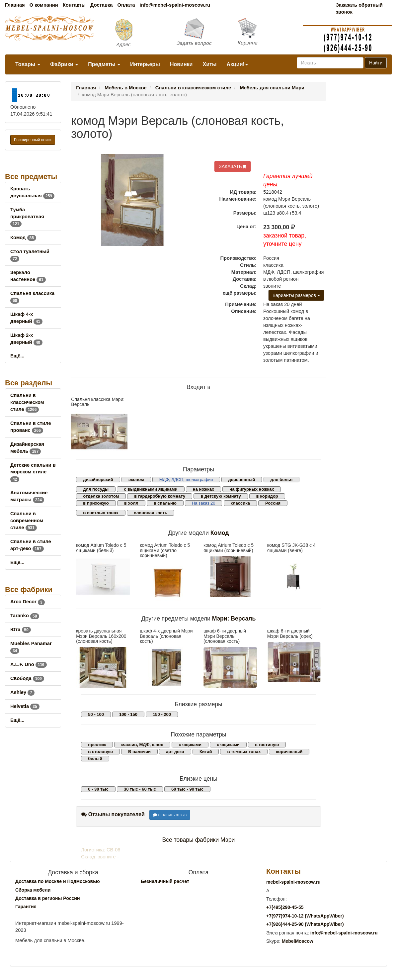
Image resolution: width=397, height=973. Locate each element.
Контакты (74, 5)
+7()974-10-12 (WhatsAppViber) (305, 916)
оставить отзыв (170, 815)
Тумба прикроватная (27, 216)
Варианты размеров (296, 295)
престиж (97, 744)
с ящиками (190, 744)
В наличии (139, 751)
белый (95, 758)
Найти (375, 62)
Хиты (209, 64)
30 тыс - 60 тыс (140, 789)
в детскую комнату (220, 496)
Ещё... (17, 355)
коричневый (289, 751)
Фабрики (64, 64)
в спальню (165, 503)
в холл (131, 503)
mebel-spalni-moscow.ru (293, 882)
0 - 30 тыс (98, 789)
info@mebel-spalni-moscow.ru (175, 5)
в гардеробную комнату (159, 496)
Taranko (24, 615)
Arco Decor (27, 601)
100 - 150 (128, 714)
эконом (136, 479)
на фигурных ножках (251, 489)
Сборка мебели (32, 890)
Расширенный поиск (32, 140)
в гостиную (267, 744)
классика (240, 503)
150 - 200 (162, 714)
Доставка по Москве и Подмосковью (57, 881)
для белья (282, 479)
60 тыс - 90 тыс (187, 789)
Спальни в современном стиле (26, 520)
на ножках (203, 489)
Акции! (237, 64)
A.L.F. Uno (28, 664)
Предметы (104, 64)
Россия (272, 503)
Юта (20, 629)
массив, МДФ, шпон (142, 744)
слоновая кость (150, 512)
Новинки (181, 64)
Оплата (126, 5)
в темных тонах (244, 751)
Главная (15, 5)
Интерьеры (145, 64)
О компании (44, 5)
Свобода (27, 678)
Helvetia (25, 706)
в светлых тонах (101, 512)
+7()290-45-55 (284, 907)
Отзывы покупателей (113, 814)
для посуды (96, 489)
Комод (23, 237)
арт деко (175, 751)
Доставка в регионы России (47, 898)
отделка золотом (101, 496)
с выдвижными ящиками (150, 489)
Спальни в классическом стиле (27, 402)
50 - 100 (96, 714)
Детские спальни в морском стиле (33, 472)
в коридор (267, 496)
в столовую (100, 751)
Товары (27, 64)
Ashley (22, 692)
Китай (205, 751)
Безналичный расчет (165, 881)
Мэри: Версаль (234, 618)
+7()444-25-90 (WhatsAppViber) (305, 924)
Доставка (101, 5)
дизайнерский (98, 479)
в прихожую (96, 503)
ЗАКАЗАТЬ (232, 166)
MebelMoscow (297, 941)
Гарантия (26, 906)
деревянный (241, 479)
